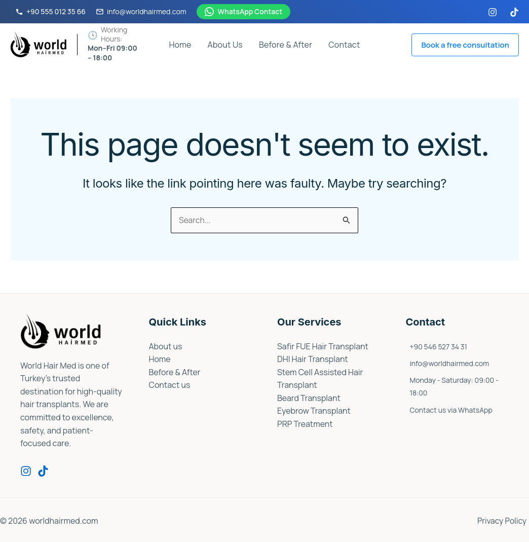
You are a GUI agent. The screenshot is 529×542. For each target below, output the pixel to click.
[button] (465, 44)
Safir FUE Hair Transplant (323, 346)
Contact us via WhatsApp (451, 410)
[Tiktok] (43, 471)
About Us (225, 44)
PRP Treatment (305, 424)
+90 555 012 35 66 (50, 11)
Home (180, 44)
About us (165, 346)
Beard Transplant (309, 398)
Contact (344, 44)
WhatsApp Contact (244, 11)
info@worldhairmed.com (449, 364)
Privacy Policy (504, 520)
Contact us (170, 385)
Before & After (285, 44)
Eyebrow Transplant (314, 411)
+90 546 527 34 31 (438, 346)
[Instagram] (492, 12)
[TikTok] (514, 12)
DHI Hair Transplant (312, 359)
